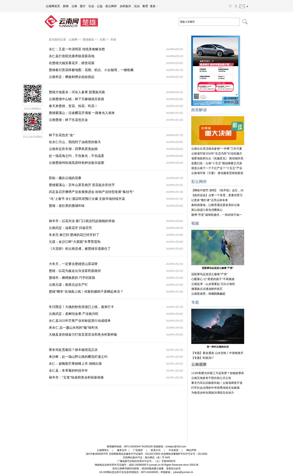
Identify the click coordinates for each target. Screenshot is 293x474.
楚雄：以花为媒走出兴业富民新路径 (75, 271)
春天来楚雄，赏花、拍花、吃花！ (73, 106)
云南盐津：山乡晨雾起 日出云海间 (213, 284)
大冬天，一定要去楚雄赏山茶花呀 (73, 264)
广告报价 (138, 450)
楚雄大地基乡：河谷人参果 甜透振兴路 (77, 92)
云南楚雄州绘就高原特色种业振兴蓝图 (76, 162)
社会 (91, 6)
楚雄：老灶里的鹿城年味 (67, 205)
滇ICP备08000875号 (97, 453)
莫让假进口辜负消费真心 (207, 209)
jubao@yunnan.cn (183, 472)
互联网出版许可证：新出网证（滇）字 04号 (146, 457)
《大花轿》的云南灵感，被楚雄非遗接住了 (80, 248)
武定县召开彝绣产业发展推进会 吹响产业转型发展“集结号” (91, 192)
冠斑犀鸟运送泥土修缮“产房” (218, 268)
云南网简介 (103, 450)
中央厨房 (173, 450)
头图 (102, 39)
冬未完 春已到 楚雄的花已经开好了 (74, 234)
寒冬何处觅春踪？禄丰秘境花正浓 (73, 349)
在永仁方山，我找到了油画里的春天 (75, 142)
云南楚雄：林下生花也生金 (68, 120)
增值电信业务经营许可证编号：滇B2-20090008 (120, 464)
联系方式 (156, 450)
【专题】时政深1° (202, 357)
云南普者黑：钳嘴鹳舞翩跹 (208, 293)
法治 (137, 6)
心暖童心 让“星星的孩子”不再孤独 (212, 279)
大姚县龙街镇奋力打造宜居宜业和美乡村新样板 (83, 334)
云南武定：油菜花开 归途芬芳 (70, 228)
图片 (83, 6)
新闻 (66, 6)
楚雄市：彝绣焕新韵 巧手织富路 (72, 277)
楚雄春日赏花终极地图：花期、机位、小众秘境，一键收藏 (91, 70)
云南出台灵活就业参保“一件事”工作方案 (216, 148)
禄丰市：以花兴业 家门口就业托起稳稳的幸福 (82, 221)
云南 (74, 6)
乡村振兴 (125, 6)
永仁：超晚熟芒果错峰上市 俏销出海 (75, 363)
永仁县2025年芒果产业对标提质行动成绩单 (80, 320)
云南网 (73, 39)
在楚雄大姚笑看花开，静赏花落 (71, 63)
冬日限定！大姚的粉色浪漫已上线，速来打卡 (81, 307)
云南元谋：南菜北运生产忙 (68, 284)
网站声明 (191, 450)
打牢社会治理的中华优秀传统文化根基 (215, 387)
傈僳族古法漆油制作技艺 (207, 288)
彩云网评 (111, 6)
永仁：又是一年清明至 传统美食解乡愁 (77, 49)
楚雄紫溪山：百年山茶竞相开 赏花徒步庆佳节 (82, 185)
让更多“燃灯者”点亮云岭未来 (209, 200)
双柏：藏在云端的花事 (65, 178)
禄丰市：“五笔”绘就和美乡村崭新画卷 (76, 377)
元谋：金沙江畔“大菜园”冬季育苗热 (75, 241)
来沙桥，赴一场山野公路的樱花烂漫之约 (78, 356)
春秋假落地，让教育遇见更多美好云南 (215, 205)
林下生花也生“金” (61, 135)
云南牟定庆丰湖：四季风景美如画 (73, 149)
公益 (100, 6)
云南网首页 (53, 6)
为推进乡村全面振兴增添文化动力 (212, 392)
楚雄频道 (88, 39)
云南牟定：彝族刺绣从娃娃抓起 (71, 77)
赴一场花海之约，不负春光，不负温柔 (76, 156)
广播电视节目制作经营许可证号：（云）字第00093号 (146, 461)
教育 (145, 6)
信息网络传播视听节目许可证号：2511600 (184, 453)
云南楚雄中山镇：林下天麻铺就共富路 (76, 99)
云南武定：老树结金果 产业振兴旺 (73, 313)
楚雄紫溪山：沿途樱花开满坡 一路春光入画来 (82, 113)
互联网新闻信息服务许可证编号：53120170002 (134, 453)
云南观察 (199, 364)
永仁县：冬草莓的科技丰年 (68, 370)
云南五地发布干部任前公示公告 (211, 378)
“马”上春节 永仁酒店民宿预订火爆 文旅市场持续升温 (87, 198)
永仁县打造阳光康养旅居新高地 (71, 56)
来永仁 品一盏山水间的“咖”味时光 (73, 327)
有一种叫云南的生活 (218, 346)
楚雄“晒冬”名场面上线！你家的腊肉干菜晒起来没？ (86, 291)
